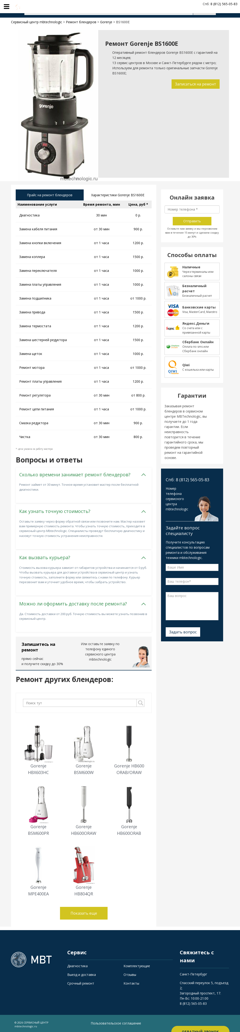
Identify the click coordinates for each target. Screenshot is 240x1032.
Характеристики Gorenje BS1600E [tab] (117, 195)
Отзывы (130, 973)
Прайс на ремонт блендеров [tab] (49, 195)
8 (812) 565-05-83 (193, 1002)
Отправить (192, 221)
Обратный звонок (200, 1022)
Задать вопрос (183, 632)
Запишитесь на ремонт (38, 645)
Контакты (131, 981)
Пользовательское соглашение (116, 1021)
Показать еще (84, 911)
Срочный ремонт (80, 981)
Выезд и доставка (81, 973)
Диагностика (77, 964)
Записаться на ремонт (194, 84)
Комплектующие (137, 964)
